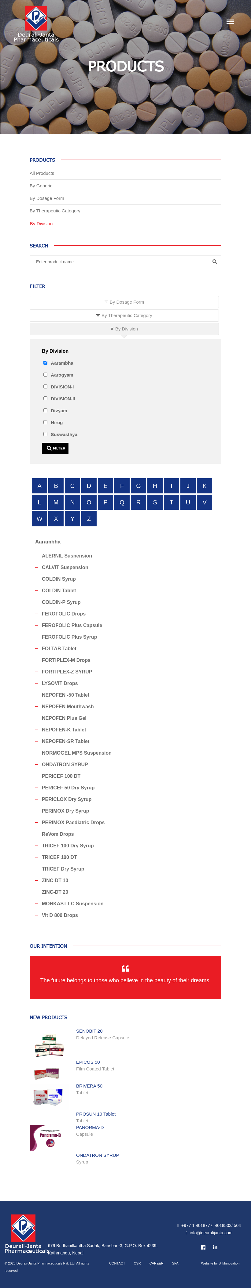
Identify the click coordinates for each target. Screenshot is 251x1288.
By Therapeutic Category (55, 210)
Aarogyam (62, 374)
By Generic (41, 185)
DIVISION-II (63, 398)
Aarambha (62, 363)
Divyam (59, 410)
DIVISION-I (62, 386)
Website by (220, 1263)
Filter (56, 448)
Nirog (57, 422)
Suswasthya (64, 434)
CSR (137, 1263)
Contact (117, 1263)
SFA (175, 1263)
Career (156, 1263)
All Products (42, 173)
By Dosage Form (47, 198)
